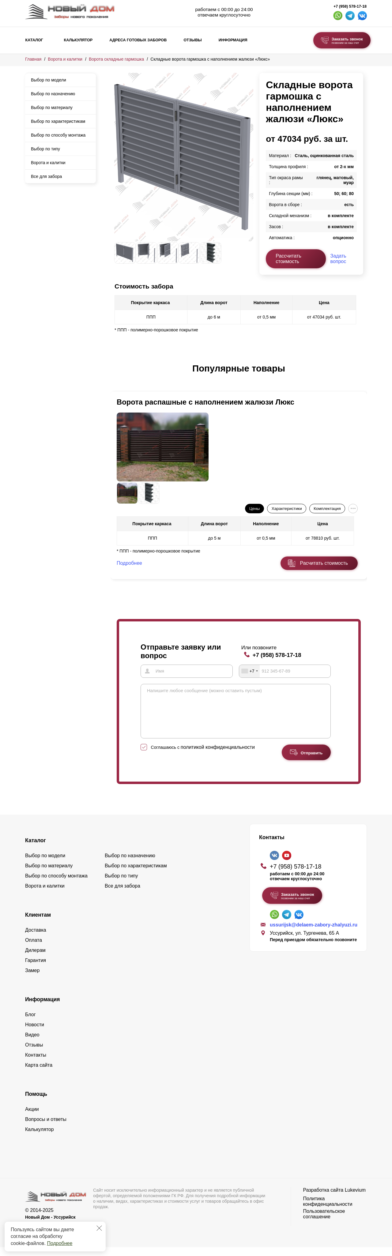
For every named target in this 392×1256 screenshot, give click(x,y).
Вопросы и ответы (45, 1128)
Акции (32, 1118)
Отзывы (192, 40)
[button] (118, 375)
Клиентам (38, 924)
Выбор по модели (48, 79)
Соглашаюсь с (203, 756)
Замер (32, 979)
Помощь (36, 1103)
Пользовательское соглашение (324, 1222)
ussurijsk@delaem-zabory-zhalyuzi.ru (313, 933)
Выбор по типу (45, 148)
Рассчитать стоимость (288, 258)
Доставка (35, 938)
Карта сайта (38, 1074)
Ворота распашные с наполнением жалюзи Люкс (205, 402)
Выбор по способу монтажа (58, 135)
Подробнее (59, 1243)
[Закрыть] (99, 1228)
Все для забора (46, 176)
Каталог (34, 40)
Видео (32, 1043)
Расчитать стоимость (324, 563)
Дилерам (35, 959)
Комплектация (327, 508)
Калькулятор (78, 40)
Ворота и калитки (65, 59)
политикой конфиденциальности (218, 756)
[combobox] (249, 671)
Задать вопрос (338, 258)
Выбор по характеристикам (58, 121)
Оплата (33, 949)
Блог (30, 1023)
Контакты (35, 1063)
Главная (33, 59)
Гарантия (35, 969)
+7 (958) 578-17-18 (350, 6)
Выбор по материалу (52, 107)
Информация (233, 40)
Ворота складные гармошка (116, 59)
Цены (254, 508)
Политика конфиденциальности (327, 1210)
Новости (34, 1033)
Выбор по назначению (53, 93)
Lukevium (355, 1198)
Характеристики (287, 508)
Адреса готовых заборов (138, 40)
